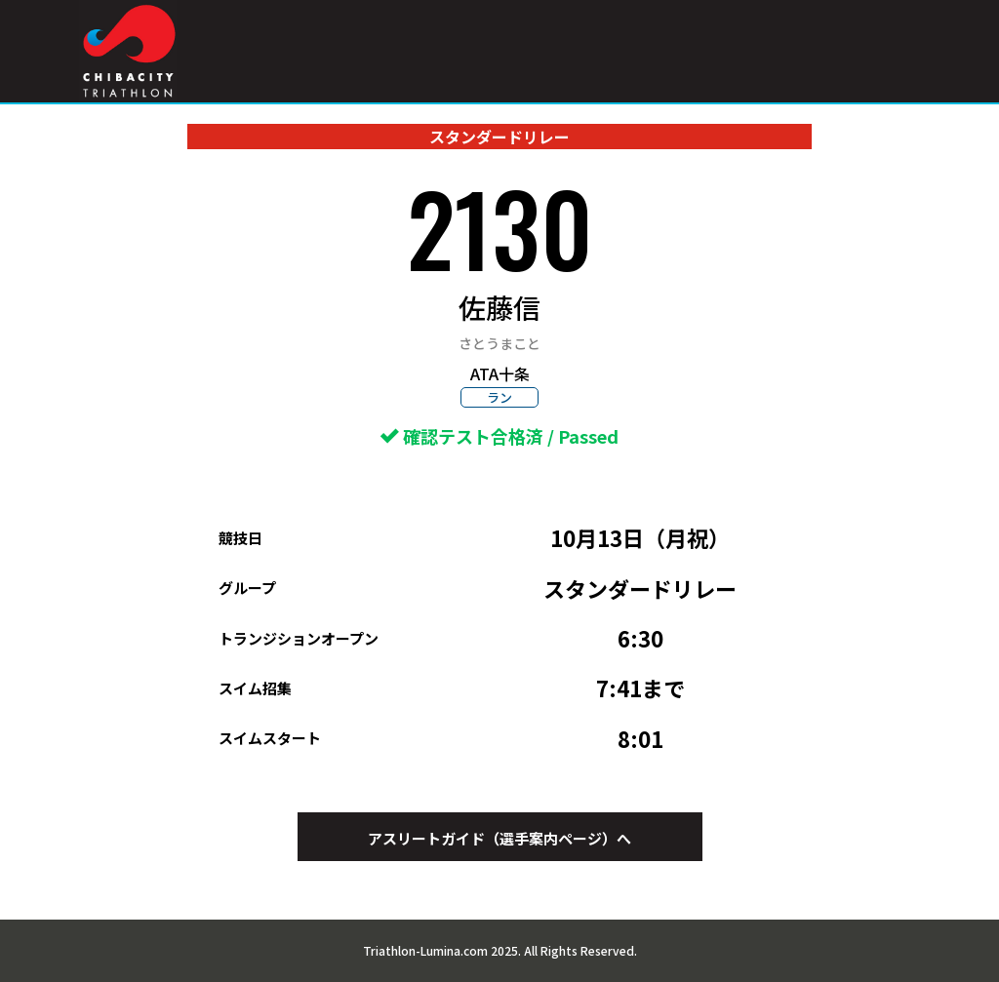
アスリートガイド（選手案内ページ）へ (499, 838)
